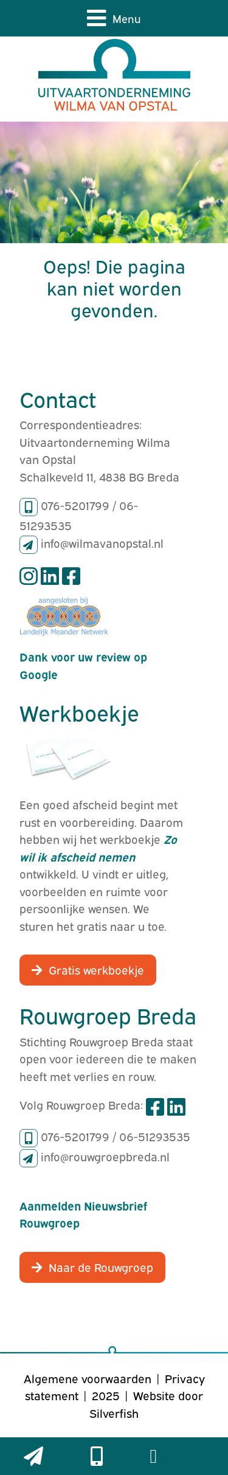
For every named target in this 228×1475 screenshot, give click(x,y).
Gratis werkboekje (96, 969)
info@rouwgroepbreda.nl (105, 1156)
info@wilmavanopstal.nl (102, 542)
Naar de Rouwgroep (101, 1266)
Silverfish (114, 1412)
